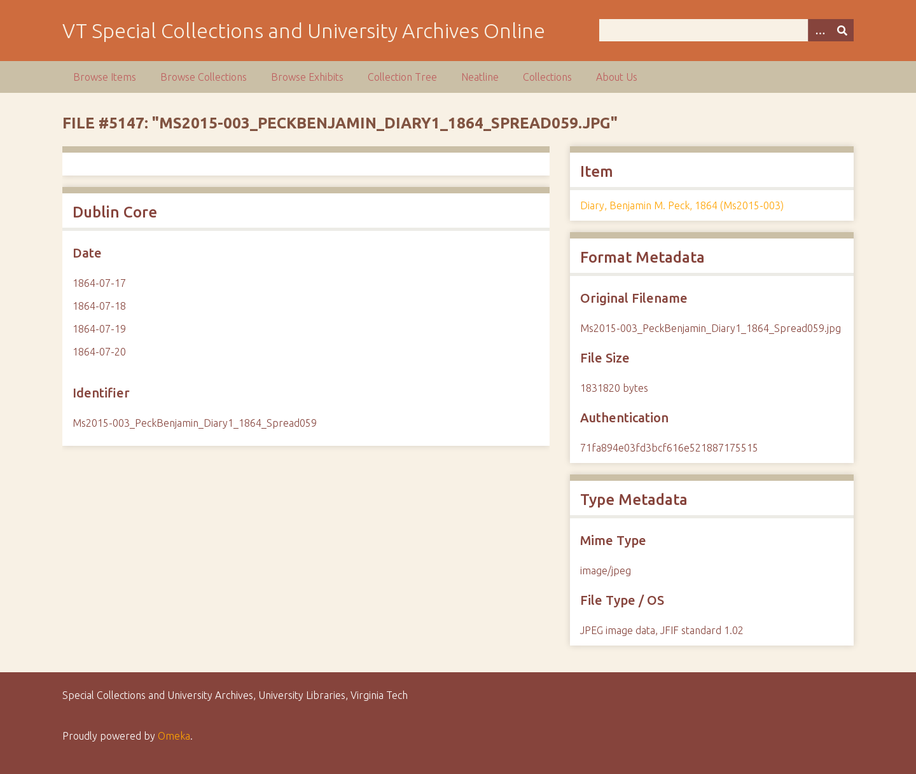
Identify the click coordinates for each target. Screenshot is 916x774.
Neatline (480, 77)
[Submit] (842, 30)
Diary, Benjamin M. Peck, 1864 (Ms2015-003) (682, 205)
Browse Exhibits (307, 77)
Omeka (174, 736)
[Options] (819, 30)
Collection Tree (402, 77)
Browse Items (104, 77)
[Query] (726, 30)
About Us (616, 77)
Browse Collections (203, 77)
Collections (547, 77)
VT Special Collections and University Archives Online (303, 30)
